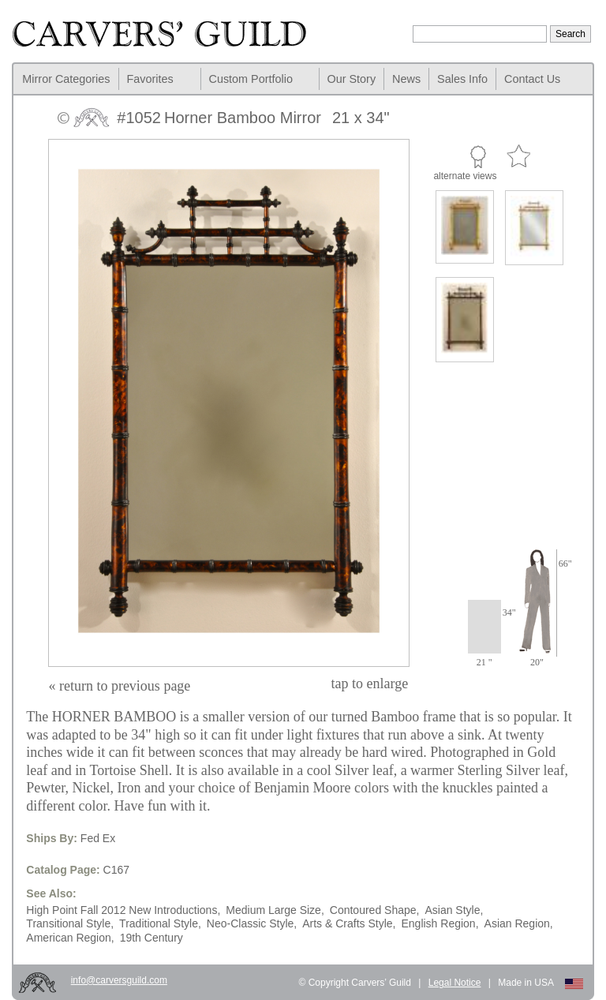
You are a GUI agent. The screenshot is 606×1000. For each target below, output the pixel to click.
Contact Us (532, 79)
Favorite (518, 156)
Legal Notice (454, 982)
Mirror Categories (66, 79)
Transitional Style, (70, 923)
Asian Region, (518, 923)
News (406, 79)
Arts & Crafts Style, (348, 923)
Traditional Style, (160, 923)
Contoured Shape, (375, 910)
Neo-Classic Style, (252, 923)
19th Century (151, 937)
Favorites (150, 79)
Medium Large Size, (275, 910)
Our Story (351, 79)
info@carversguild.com (119, 980)
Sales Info (462, 79)
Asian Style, (454, 910)
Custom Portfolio (251, 79)
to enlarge (370, 683)
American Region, (70, 937)
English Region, (439, 923)
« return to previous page (119, 686)
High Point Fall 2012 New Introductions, (123, 910)
